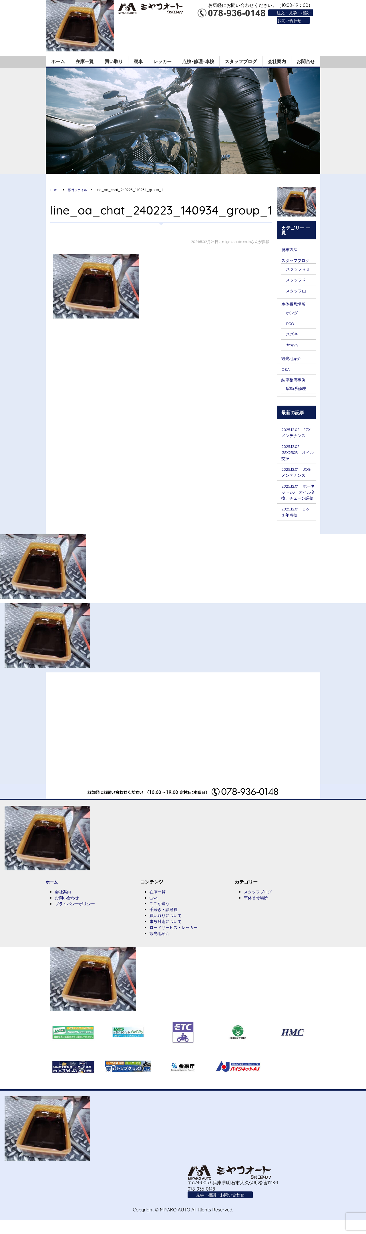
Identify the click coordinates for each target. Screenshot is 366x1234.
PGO (290, 324)
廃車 (138, 60)
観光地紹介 (292, 359)
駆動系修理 (297, 390)
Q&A (286, 370)
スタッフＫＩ (299, 279)
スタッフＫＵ (299, 268)
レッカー (162, 60)
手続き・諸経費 (166, 921)
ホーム (58, 60)
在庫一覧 (84, 60)
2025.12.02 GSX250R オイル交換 (297, 455)
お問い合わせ (68, 909)
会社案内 (277, 60)
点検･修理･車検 (198, 60)
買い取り (114, 60)
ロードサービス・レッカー (177, 940)
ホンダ (293, 313)
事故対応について (168, 934)
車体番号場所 (295, 304)
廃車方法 (290, 248)
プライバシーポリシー (78, 916)
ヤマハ (293, 345)
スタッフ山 (297, 290)
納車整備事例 (295, 381)
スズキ (293, 334)
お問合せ (306, 60)
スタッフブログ (241, 60)
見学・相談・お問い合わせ (223, 1208)
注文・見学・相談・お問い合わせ (292, 16)
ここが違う (161, 915)
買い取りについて (168, 928)
